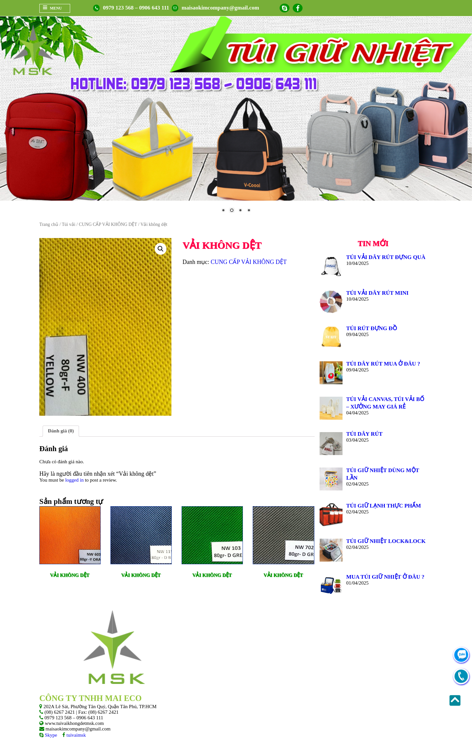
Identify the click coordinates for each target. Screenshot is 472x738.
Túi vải (68, 224)
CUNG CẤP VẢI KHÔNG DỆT (108, 224)
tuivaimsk (75, 735)
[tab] (61, 431)
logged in (74, 480)
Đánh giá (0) (61, 430)
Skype (50, 735)
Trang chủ (48, 224)
